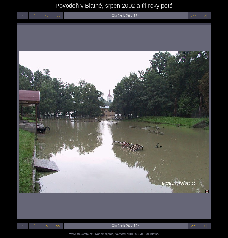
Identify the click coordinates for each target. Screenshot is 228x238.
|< (46, 16)
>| (205, 16)
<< (58, 16)
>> (193, 16)
